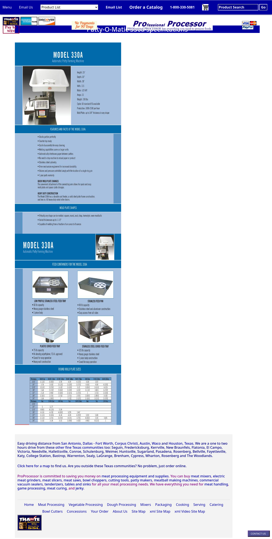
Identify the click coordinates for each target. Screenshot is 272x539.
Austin (145, 443)
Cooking (182, 504)
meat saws (72, 480)
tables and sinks (78, 484)
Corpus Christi (126, 443)
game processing (31, 488)
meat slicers (52, 480)
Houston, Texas (181, 443)
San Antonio (71, 443)
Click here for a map (33, 466)
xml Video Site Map (190, 511)
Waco (156, 443)
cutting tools (118, 480)
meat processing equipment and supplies (135, 476)
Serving (199, 504)
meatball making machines (176, 480)
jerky (80, 488)
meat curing (57, 488)
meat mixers (201, 476)
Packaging (163, 504)
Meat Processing (51, 504)
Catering (216, 504)
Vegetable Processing (86, 504)
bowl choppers (94, 480)
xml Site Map (160, 511)
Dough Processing (121, 504)
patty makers (141, 480)
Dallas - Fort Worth (98, 443)
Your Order (100, 511)
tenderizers (54, 484)
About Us (120, 511)
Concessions (77, 511)
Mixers (145, 504)
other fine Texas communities (79, 447)
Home (29, 504)
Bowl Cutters (52, 511)
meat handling (216, 484)
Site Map (138, 511)
